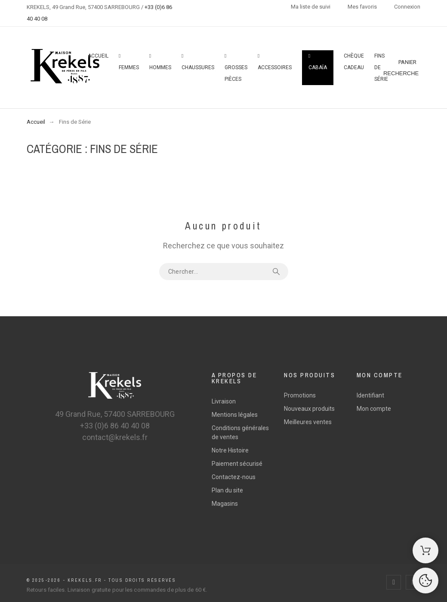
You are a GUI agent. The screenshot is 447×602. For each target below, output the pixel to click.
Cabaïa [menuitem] (317, 61)
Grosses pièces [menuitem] (236, 67)
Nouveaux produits (309, 408)
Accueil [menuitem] (98, 56)
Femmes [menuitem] (129, 61)
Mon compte (374, 408)
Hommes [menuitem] (160, 61)
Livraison (224, 401)
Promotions (300, 395)
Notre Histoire (230, 450)
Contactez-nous (234, 477)
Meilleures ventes (308, 422)
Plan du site (227, 490)
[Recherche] (401, 73)
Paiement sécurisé (237, 463)
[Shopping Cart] (425, 550)
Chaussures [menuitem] (198, 61)
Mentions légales (235, 414)
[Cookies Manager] (425, 580)
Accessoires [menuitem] (275, 61)
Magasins (225, 503)
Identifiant (370, 395)
